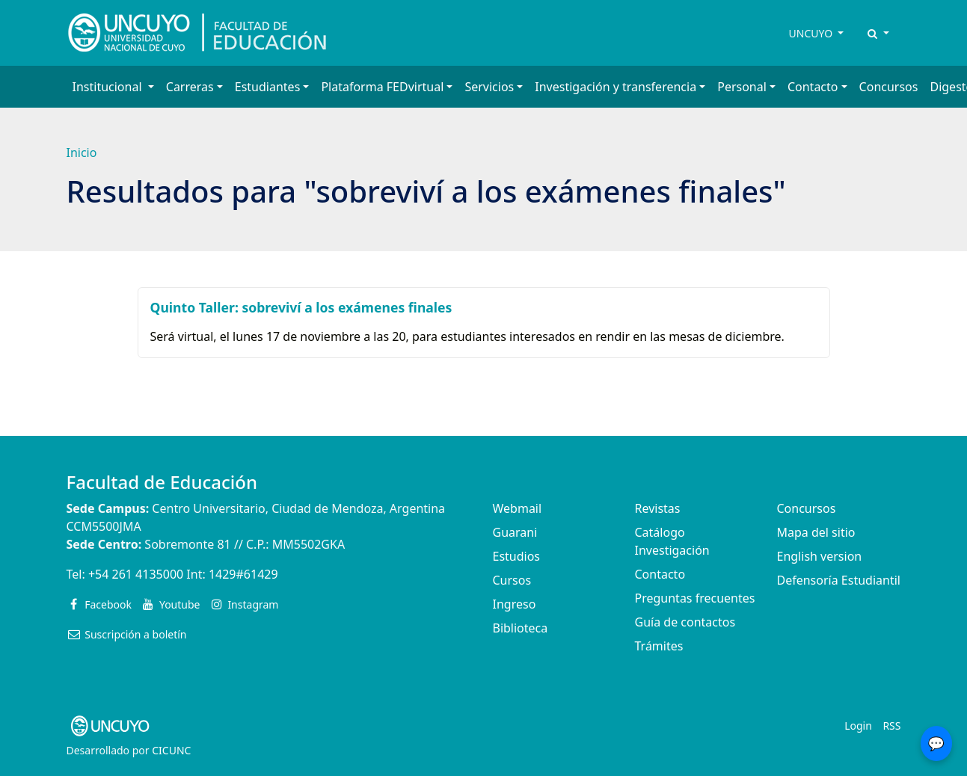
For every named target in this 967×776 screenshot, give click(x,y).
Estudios (517, 556)
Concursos (888, 86)
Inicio (82, 152)
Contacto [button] (813, 86)
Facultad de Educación (162, 481)
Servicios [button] (489, 86)
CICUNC (171, 750)
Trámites (659, 646)
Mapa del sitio (816, 532)
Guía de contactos (685, 622)
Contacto (660, 574)
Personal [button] (742, 86)
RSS (891, 725)
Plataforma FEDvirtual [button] (382, 86)
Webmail (517, 508)
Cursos (512, 580)
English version (819, 556)
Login (858, 725)
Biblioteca (520, 628)
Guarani (515, 532)
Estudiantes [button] (268, 86)
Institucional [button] (109, 86)
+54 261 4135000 (135, 574)
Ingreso (514, 604)
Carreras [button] (190, 86)
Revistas (658, 508)
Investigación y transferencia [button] (615, 86)
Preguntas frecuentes (695, 598)
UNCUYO (812, 33)
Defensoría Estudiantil (838, 580)
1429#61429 (243, 574)
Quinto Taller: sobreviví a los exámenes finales (301, 307)
